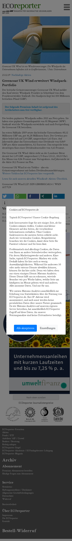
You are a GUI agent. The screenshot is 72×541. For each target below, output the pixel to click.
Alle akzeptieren (25, 328)
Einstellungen (47, 328)
